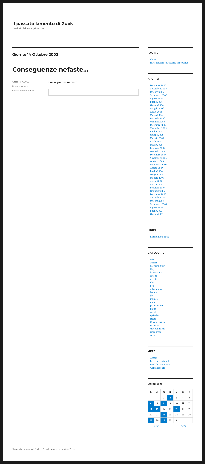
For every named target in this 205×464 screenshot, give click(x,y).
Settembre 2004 (158, 164)
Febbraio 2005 (157, 148)
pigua (153, 309)
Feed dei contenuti (160, 361)
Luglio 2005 (156, 131)
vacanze (154, 325)
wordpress (155, 332)
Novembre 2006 (158, 88)
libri (152, 295)
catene (153, 276)
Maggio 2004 (157, 178)
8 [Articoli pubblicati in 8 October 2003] (163, 403)
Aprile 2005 (156, 141)
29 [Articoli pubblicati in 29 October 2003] (163, 420)
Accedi (153, 358)
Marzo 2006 (156, 115)
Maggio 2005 (157, 138)
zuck (152, 335)
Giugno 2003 (156, 214)
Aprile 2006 (156, 111)
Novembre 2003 (158, 197)
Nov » (184, 426)
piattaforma (156, 305)
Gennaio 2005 (157, 151)
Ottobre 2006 (157, 92)
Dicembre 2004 (158, 154)
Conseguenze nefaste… (50, 69)
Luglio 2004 (156, 171)
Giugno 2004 (157, 174)
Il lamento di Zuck (159, 236)
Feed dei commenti (160, 364)
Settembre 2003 (158, 204)
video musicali (157, 328)
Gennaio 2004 (157, 191)
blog (152, 269)
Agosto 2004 (156, 168)
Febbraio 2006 (157, 118)
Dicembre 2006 (158, 85)
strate (153, 319)
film (152, 282)
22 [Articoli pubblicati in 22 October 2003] (163, 414)
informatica (156, 289)
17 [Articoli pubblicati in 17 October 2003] (177, 409)
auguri (153, 262)
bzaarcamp (156, 272)
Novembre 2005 (158, 128)
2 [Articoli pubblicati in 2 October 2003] (170, 397)
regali (153, 312)
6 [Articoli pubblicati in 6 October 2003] (151, 403)
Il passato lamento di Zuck (42, 23)
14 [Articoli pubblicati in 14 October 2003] (157, 409)
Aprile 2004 (156, 181)
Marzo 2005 (156, 145)
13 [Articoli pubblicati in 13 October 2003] (151, 409)
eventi (153, 279)
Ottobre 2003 (157, 201)
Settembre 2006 (158, 95)
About (153, 59)
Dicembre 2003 (158, 194)
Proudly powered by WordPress (58, 449)
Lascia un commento (23, 90)
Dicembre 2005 (158, 125)
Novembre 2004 (158, 158)
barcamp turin (157, 266)
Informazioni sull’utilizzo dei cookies (169, 62)
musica (154, 299)
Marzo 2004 (156, 184)
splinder (154, 315)
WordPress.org (158, 368)
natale (153, 302)
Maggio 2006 (157, 108)
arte (152, 259)
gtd (152, 285)
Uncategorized (20, 86)
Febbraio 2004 (157, 187)
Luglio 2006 (156, 102)
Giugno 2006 (157, 105)
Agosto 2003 (156, 207)
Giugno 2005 (156, 135)
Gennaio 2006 (157, 121)
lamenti (154, 292)
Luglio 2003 (156, 211)
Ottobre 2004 (157, 161)
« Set (156, 426)
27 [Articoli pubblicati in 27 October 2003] (151, 420)
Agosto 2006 (156, 98)
